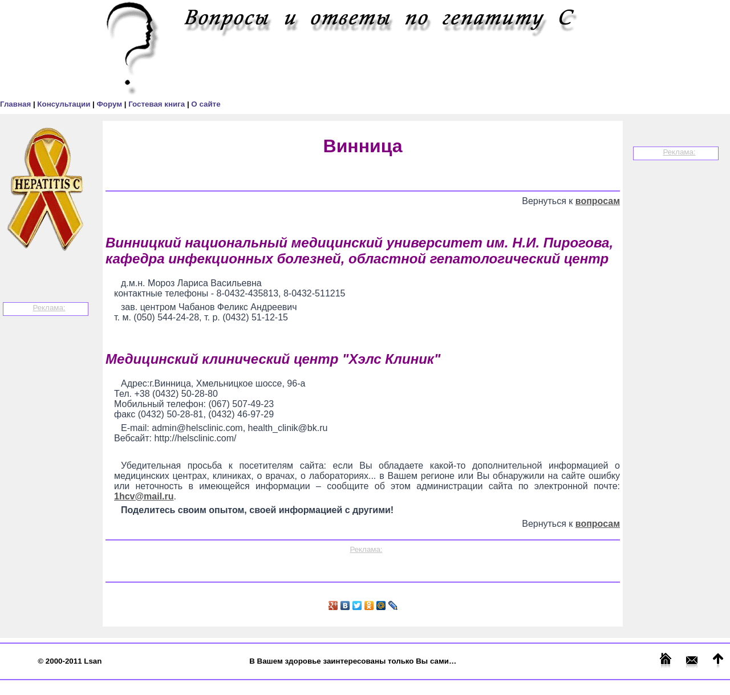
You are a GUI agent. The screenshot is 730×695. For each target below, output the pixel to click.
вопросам (597, 201)
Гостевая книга (157, 104)
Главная (16, 104)
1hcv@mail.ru (144, 496)
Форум (110, 104)
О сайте (205, 104)
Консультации (64, 104)
